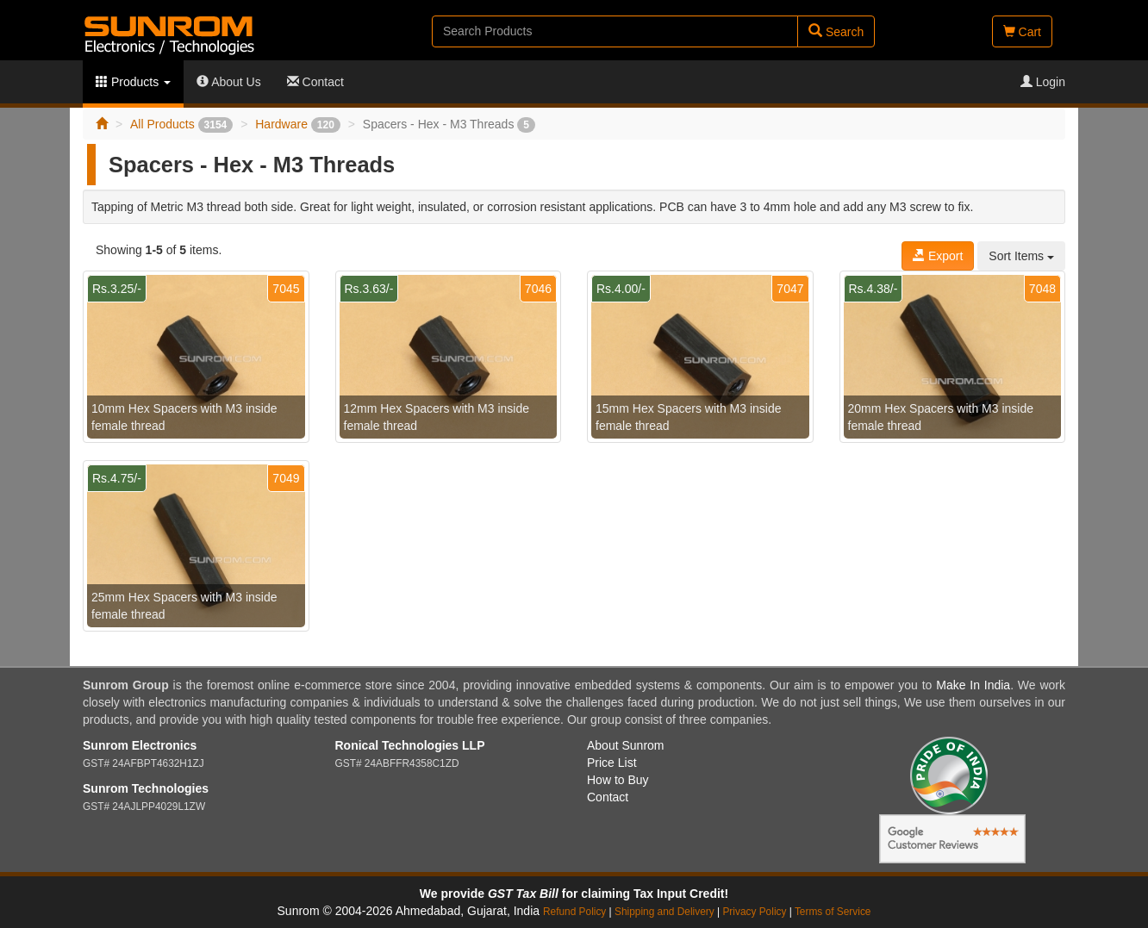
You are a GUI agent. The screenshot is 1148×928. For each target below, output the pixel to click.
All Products (181, 124)
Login (1042, 82)
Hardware (297, 124)
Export (938, 256)
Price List (612, 762)
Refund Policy (574, 912)
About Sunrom (625, 745)
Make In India (973, 685)
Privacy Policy (754, 912)
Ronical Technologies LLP (410, 745)
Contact (315, 82)
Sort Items (1021, 256)
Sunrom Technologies (146, 788)
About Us (229, 82)
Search (836, 31)
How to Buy (618, 780)
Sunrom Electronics (140, 745)
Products (133, 82)
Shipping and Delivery (664, 912)
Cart (1022, 32)
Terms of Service (833, 912)
